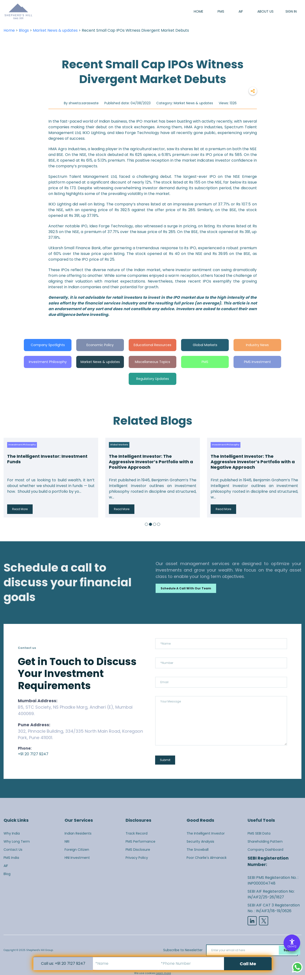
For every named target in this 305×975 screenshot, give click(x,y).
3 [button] (154, 524)
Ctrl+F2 (292, 946)
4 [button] (158, 524)
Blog (7, 873)
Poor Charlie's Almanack (207, 857)
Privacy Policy (137, 857)
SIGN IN (291, 11)
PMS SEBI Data (259, 833)
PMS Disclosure (138, 849)
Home (198, 11)
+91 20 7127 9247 (33, 754)
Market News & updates (55, 30)
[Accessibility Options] (292, 943)
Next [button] (296, 477)
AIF (241, 11)
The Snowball (197, 849)
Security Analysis (200, 841)
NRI (67, 841)
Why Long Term (17, 841)
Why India (12, 833)
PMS (221, 11)
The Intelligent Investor (206, 833)
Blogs (24, 30)
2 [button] (150, 524)
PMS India (11, 857)
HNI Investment (77, 857)
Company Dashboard (265, 849)
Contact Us (13, 849)
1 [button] (146, 524)
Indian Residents (78, 833)
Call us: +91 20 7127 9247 (63, 963)
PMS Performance (140, 841)
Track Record (136, 833)
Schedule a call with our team (186, 588)
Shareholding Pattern (265, 841)
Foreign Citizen (77, 849)
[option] (51, 477)
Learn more (163, 973)
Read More (20, 509)
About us (265, 11)
